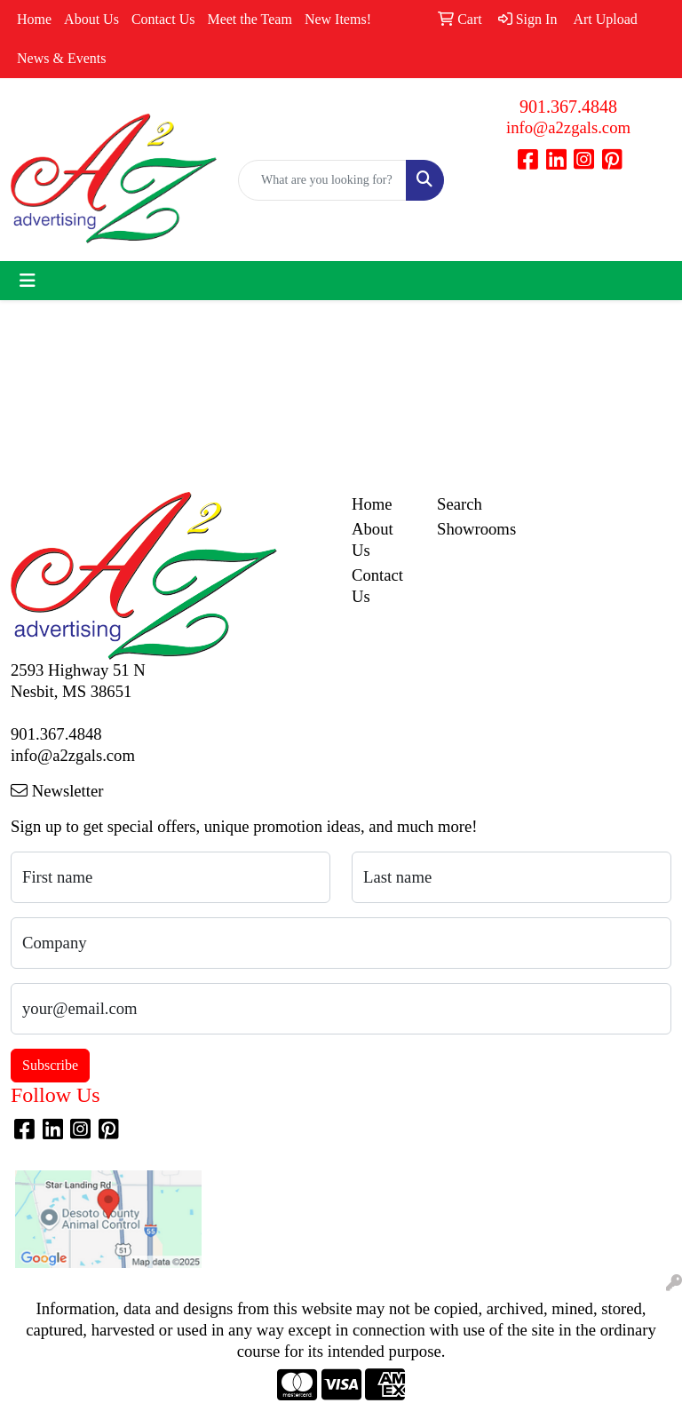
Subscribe (50, 1065)
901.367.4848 (568, 106)
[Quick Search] (322, 180)
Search (459, 504)
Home (34, 19)
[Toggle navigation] (27, 280)
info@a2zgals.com (568, 127)
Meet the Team (249, 19)
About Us (91, 19)
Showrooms (469, 528)
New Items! (338, 19)
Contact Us (163, 19)
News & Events (61, 58)
